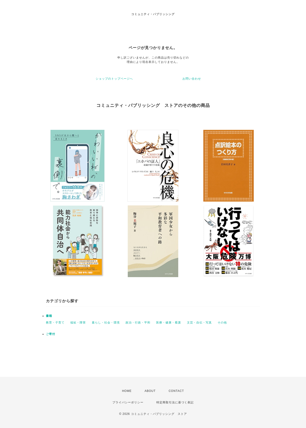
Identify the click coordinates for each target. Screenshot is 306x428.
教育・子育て (55, 322)
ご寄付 (50, 334)
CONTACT (176, 391)
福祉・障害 (78, 322)
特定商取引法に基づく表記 (175, 402)
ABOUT (150, 391)
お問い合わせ (191, 78)
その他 (222, 322)
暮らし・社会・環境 (106, 322)
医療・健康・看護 (168, 322)
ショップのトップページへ (114, 78)
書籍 (49, 316)
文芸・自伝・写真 (199, 322)
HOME (126, 391)
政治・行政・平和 (138, 322)
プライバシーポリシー (127, 402)
